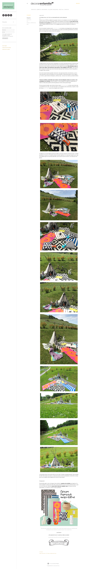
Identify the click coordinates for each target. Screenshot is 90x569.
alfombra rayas (51, 528)
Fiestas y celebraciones (31, 22)
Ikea (27, 24)
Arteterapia (44, 9)
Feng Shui (60, 9)
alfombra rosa (57, 528)
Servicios (33, 9)
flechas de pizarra (64, 85)
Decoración (29, 19)
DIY (27, 21)
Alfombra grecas (44, 528)
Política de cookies (6, 49)
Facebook (50, 537)
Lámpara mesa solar (64, 529)
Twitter (54, 537)
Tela (62, 528)
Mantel (75, 528)
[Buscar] (78, 3)
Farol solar (58, 529)
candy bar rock (56, 28)
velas (64, 528)
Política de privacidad (6, 47)
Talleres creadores (53, 9)
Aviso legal (4, 45)
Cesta (70, 529)
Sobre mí (38, 9)
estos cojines (46, 88)
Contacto (66, 9)
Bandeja (48, 529)
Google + (68, 537)
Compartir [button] (29, 15)
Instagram (63, 537)
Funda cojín (52, 529)
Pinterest (58, 537)
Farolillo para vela (69, 528)
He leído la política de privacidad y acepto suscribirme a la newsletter (7, 35)
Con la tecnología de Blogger (53, 563)
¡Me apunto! (5, 38)
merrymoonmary (56, 565)
